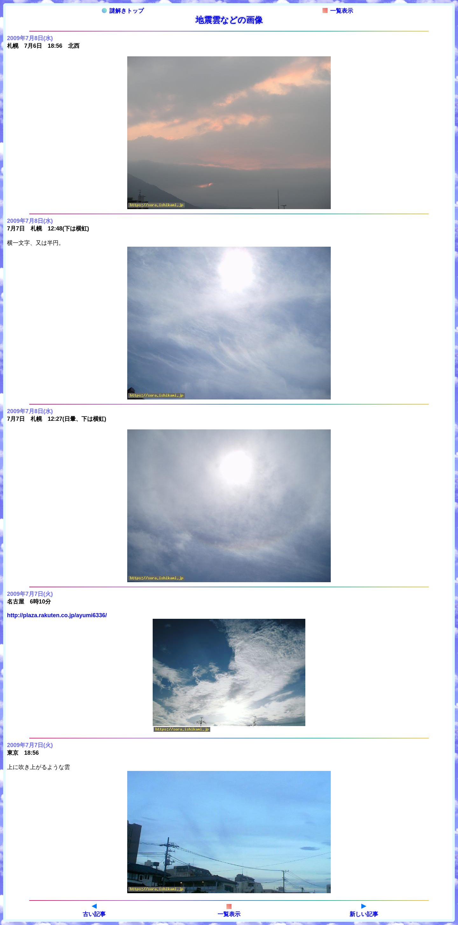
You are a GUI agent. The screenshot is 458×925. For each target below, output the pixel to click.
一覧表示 (338, 11)
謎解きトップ (123, 11)
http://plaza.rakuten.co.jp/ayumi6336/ (57, 615)
